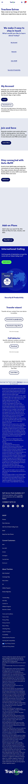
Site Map (4, 600)
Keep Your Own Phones (8, 534)
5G (3, 584)
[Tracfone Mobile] (12, 2)
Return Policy (5, 625)
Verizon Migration (6, 591)
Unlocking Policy (6, 628)
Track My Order (5, 559)
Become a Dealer (6, 609)
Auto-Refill (14, 61)
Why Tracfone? (6, 573)
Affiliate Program (6, 606)
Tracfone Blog (5, 597)
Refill (3, 544)
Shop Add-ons (8, 240)
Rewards (14, 51)
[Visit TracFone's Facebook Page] (3, 507)
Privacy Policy (5, 620)
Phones (4, 519)
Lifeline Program (6, 588)
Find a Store (5, 580)
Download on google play (14, 319)
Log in (4, 99)
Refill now (6, 179)
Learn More (6, 143)
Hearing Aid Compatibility (8, 640)
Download (14, 346)
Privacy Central (6, 622)
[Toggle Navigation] (2, 2)
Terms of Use (5, 617)
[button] (21, 2)
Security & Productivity (14, 70)
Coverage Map (6, 577)
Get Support (4, 555)
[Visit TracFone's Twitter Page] (13, 507)
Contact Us (5, 603)
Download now (7, 105)
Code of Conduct (6, 631)
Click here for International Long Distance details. (13, 689)
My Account (14, 42)
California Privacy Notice (8, 646)
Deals (3, 530)
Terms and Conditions (7, 614)
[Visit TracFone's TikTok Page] (22, 507)
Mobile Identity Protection (8, 637)
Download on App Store (14, 326)
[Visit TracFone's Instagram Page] (8, 507)
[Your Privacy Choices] (14, 644)
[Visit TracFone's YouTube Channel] (18, 507)
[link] (25, 2)
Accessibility (5, 634)
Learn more (6, 262)
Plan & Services (6, 523)
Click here (19, 382)
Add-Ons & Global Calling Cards (10, 527)
